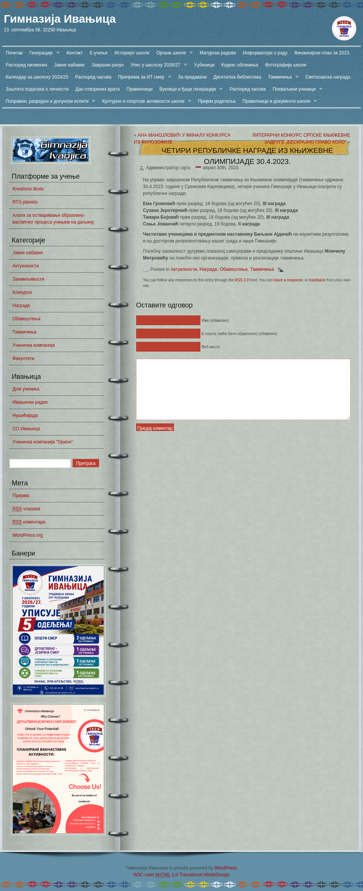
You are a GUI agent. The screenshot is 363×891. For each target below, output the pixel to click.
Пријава (20, 495)
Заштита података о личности (37, 89)
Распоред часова (93, 77)
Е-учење (98, 53)
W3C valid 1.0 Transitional (168, 875)
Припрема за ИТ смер (143, 77)
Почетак (14, 53)
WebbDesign (217, 874)
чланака (26, 509)
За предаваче (192, 77)
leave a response (288, 280)
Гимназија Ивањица (60, 18)
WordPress (225, 868)
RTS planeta (25, 202)
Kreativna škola (27, 188)
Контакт (75, 53)
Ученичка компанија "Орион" (42, 442)
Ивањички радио (30, 402)
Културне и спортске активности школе (145, 101)
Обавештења (26, 318)
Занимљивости (28, 279)
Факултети (23, 358)
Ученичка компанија (33, 345)
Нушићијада (25, 415)
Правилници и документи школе (278, 101)
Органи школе (173, 53)
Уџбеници (204, 65)
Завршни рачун (108, 65)
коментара (28, 522)
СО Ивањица (26, 428)
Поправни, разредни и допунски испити (48, 101)
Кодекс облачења (239, 65)
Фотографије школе (286, 65)
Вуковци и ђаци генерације (189, 89)
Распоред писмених (26, 65)
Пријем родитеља (217, 101)
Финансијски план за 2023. (322, 53)
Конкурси (22, 292)
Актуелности (25, 266)
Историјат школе (131, 53)
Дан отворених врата (97, 89)
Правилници (140, 89)
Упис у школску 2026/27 (157, 65)
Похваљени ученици (296, 89)
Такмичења (282, 77)
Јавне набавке (69, 65)
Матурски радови (218, 53)
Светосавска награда (328, 77)
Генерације (43, 53)
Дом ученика (25, 389)
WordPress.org (27, 535)
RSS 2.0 (242, 280)
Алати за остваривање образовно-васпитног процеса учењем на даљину (53, 219)
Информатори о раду (265, 53)
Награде (21, 305)
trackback (317, 280)
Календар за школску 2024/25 (37, 77)
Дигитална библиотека (237, 77)
